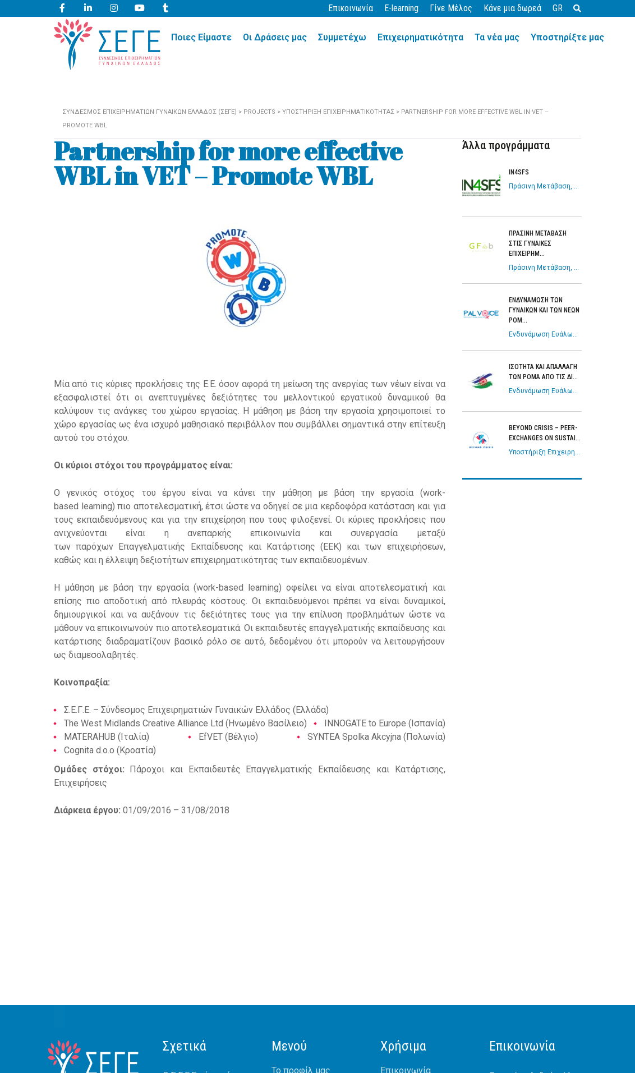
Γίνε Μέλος (451, 8)
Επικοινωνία (350, 8)
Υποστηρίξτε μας (567, 37)
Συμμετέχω (342, 37)
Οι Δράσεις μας (275, 37)
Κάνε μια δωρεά (512, 8)
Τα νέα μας (497, 37)
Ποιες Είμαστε (201, 37)
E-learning (401, 8)
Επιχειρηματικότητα (420, 37)
